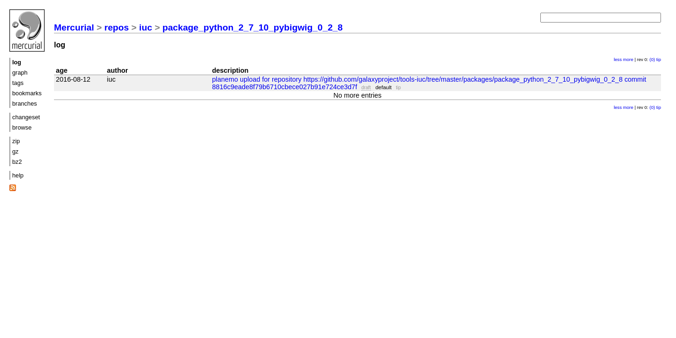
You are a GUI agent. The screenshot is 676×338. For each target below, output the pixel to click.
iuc (145, 27)
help (17, 175)
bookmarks (27, 93)
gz (15, 151)
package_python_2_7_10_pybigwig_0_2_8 (252, 27)
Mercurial (74, 27)
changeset (26, 117)
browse (21, 127)
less (618, 59)
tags (17, 82)
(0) (652, 59)
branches (24, 103)
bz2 (17, 161)
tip (658, 59)
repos (116, 27)
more (628, 59)
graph (20, 72)
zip (16, 141)
